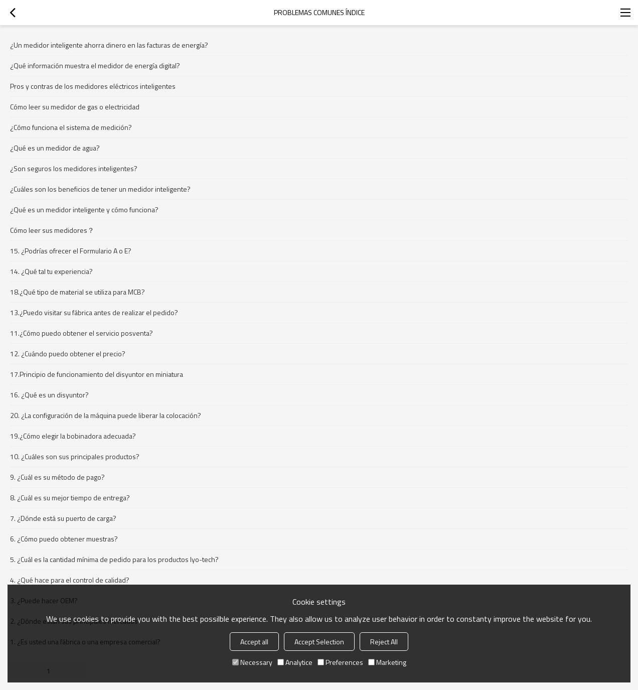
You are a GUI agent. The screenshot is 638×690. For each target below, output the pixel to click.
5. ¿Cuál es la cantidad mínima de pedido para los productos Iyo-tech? (114, 559)
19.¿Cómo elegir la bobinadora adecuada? (73, 436)
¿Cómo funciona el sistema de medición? (71, 127)
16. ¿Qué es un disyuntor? (49, 394)
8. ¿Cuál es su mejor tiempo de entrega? (70, 497)
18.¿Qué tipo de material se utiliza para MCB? (77, 292)
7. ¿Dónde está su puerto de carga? (63, 518)
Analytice (294, 662)
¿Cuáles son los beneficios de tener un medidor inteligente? (100, 189)
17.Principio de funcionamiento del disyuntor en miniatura (96, 374)
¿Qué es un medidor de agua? (55, 148)
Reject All (384, 641)
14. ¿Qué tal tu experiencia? (51, 271)
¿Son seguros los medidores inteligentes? (73, 168)
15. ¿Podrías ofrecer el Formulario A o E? (70, 250)
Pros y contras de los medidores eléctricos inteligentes (93, 86)
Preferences (340, 662)
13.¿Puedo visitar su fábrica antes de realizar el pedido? (94, 312)
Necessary (252, 662)
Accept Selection (319, 641)
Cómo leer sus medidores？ (52, 230)
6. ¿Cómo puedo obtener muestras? (64, 538)
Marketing (387, 662)
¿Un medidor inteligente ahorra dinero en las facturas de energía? (109, 45)
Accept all (254, 641)
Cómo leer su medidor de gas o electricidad (74, 106)
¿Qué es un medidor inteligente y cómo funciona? (84, 209)
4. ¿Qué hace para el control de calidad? (69, 580)
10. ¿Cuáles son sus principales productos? (74, 456)
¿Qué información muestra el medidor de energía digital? (95, 65)
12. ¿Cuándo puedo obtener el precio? (67, 353)
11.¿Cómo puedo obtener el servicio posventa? (81, 333)
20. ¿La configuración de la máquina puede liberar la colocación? (105, 415)
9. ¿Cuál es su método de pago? (57, 477)
